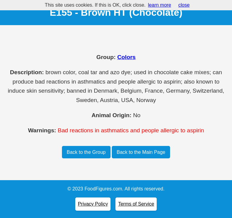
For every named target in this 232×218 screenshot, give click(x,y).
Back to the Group (86, 152)
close (183, 5)
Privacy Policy (93, 203)
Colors (126, 57)
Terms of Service (136, 203)
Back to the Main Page (141, 152)
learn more (159, 5)
